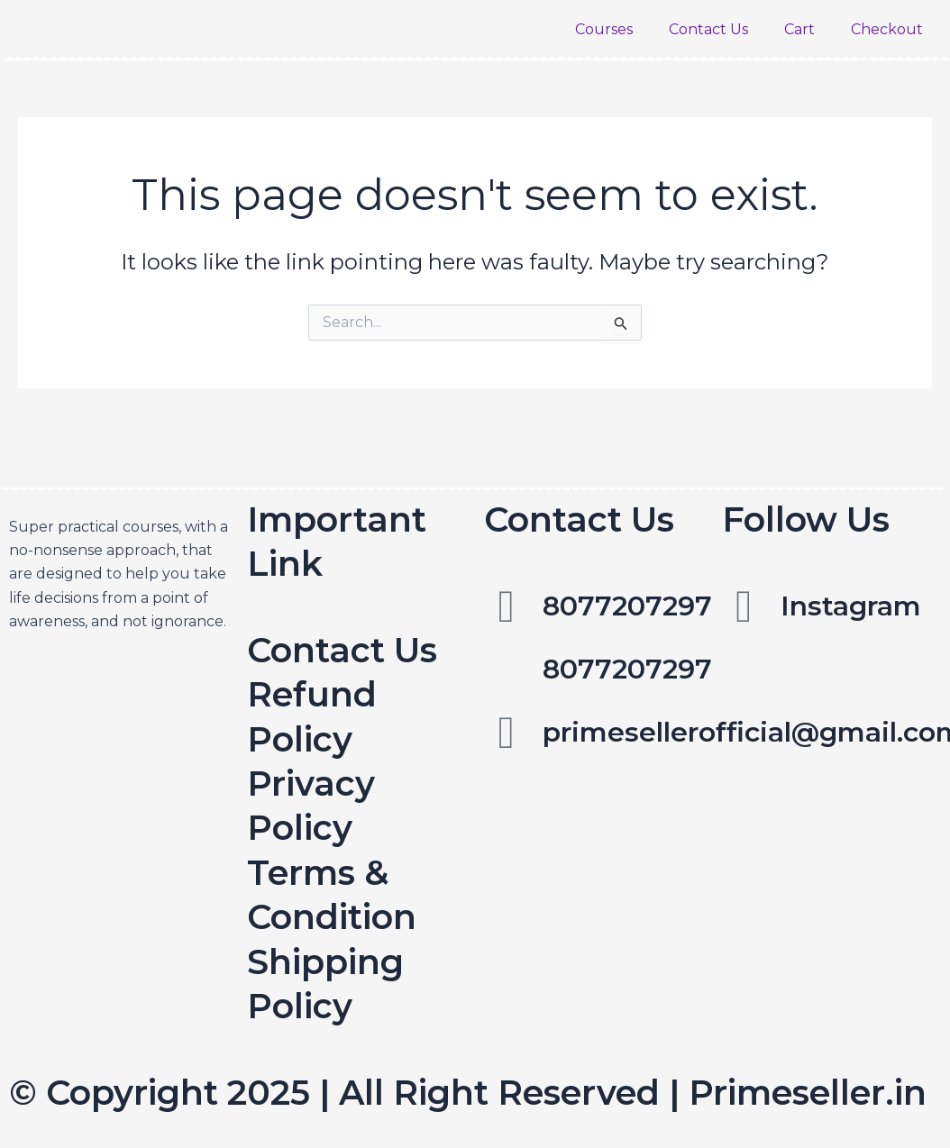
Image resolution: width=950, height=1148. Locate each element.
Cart (799, 29)
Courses (604, 29)
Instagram (851, 606)
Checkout (887, 29)
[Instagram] (744, 606)
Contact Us (708, 29)
